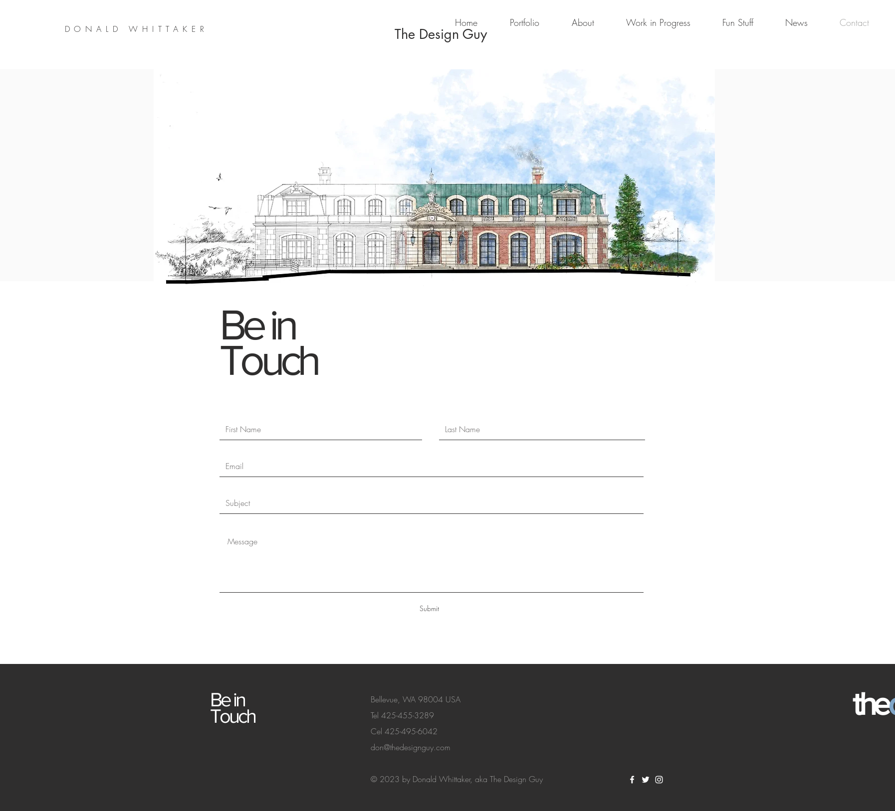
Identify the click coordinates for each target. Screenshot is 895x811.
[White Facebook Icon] (632, 780)
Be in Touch (268, 342)
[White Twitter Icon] (646, 780)
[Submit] (429, 609)
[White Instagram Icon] (659, 780)
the (870, 703)
